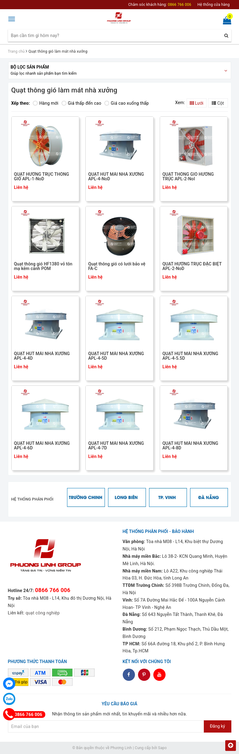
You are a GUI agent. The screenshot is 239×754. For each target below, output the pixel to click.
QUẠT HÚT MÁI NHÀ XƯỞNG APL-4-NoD (116, 176)
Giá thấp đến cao (81, 103)
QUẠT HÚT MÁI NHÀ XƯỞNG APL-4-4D (42, 356)
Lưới (197, 103)
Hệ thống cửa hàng (213, 4)
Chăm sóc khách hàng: (159, 4)
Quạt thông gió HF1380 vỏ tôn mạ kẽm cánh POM (43, 266)
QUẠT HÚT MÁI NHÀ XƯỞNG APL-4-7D (116, 445)
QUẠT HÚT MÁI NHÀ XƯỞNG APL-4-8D (190, 445)
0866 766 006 (52, 590)
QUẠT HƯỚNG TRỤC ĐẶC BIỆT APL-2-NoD (192, 266)
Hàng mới (45, 103)
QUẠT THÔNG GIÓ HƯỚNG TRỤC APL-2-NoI (188, 176)
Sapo (162, 748)
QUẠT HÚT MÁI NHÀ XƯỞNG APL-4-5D (116, 356)
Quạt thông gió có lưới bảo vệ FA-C (116, 266)
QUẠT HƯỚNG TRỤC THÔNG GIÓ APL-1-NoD (41, 176)
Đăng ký (217, 726)
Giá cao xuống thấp (126, 103)
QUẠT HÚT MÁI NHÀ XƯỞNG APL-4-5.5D (190, 356)
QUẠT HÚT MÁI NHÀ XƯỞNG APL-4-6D (42, 445)
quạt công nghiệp (42, 612)
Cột (218, 103)
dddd (144, 675)
